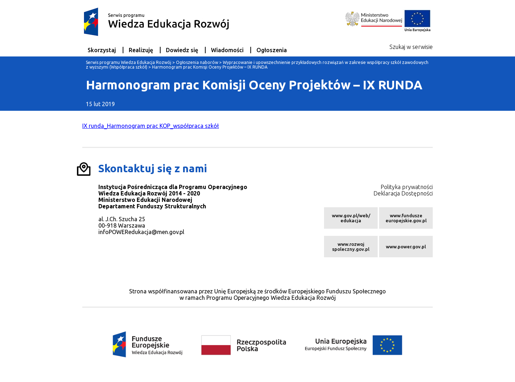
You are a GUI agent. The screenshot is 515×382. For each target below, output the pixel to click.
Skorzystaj (102, 50)
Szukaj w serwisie (411, 47)
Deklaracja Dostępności (403, 193)
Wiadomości (227, 50)
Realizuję (141, 50)
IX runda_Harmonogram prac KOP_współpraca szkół (150, 126)
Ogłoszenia (271, 50)
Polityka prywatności (407, 187)
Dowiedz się (182, 50)
